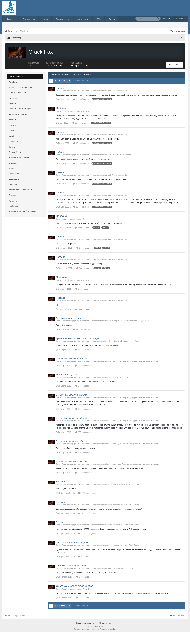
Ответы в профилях (18, 91)
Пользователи (62, 19)
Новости (12, 102)
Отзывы (12, 194)
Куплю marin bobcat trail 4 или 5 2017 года (77, 337)
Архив (112, 19)
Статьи (12, 129)
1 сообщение (82, 287)
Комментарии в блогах (19, 156)
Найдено (60, 86)
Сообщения (14, 172)
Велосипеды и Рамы (130, 340)
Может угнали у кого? (67, 373)
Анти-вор (124, 376)
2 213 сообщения (87, 491)
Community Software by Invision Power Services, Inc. (95, 628)
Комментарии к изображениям (22, 210)
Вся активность (16, 75)
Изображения (15, 204)
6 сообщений (82, 384)
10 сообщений (81, 98)
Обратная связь (106, 621)
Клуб (45, 19)
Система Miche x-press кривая (71, 564)
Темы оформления (86, 621)
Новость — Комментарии (20, 107)
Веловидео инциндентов (68, 316)
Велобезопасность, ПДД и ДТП (135, 319)
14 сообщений (83, 348)
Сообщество (29, 19)
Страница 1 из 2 (81, 79)
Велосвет (61, 480)
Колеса (128, 89)
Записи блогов (15, 150)
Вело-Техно (133, 483)
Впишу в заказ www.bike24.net (71, 357)
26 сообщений (85, 555)
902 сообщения (83, 364)
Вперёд (62, 79)
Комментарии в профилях (20, 86)
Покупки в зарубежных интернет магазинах (141, 360)
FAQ (98, 19)
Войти (166, 19)
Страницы (13, 140)
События (13, 183)
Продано (61, 214)
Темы (11, 167)
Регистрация (178, 18)
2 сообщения (82, 226)
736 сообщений (81, 328)
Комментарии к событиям (20, 188)
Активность (82, 19)
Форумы (11, 19)
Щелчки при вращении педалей (72, 541)
